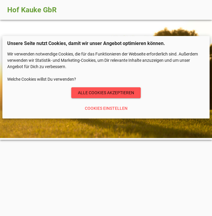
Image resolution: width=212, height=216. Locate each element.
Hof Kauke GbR (32, 10)
